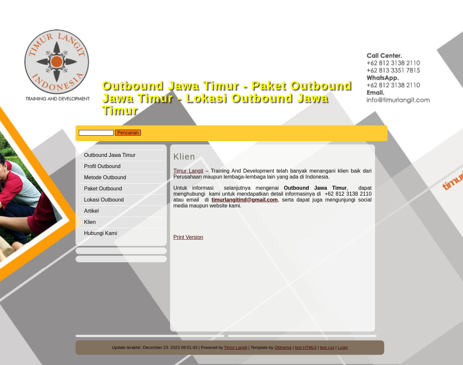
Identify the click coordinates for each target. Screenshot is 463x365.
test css (327, 347)
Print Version (188, 237)
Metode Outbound (105, 177)
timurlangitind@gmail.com (244, 200)
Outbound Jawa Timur (110, 155)
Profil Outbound (102, 166)
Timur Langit (188, 171)
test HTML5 (306, 347)
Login (343, 347)
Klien (90, 222)
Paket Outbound (103, 188)
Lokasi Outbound (104, 200)
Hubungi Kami (100, 233)
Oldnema (283, 347)
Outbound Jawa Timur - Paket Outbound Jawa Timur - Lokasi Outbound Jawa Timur (227, 98)
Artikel (91, 211)
